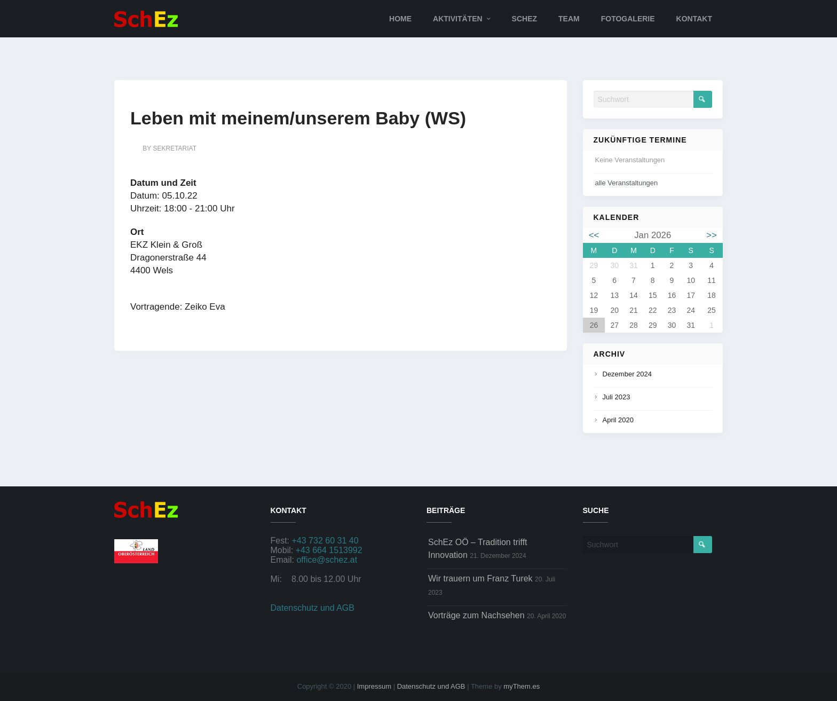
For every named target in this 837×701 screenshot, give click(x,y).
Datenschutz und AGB (312, 607)
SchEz (524, 18)
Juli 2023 (616, 397)
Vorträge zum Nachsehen (476, 615)
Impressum (374, 686)
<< (594, 235)
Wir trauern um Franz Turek (480, 578)
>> (711, 235)
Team (569, 18)
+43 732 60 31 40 (325, 540)
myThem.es (521, 686)
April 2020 (618, 420)
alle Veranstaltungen (626, 183)
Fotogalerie (628, 18)
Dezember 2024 (627, 374)
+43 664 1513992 (329, 550)
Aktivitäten (458, 18)
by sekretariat (169, 148)
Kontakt (694, 18)
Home (400, 18)
